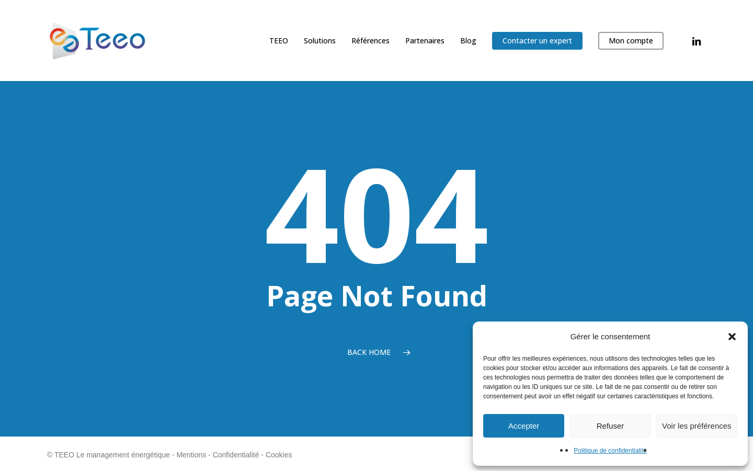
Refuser (610, 425)
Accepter (523, 425)
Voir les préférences (697, 425)
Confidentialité (236, 455)
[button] (732, 336)
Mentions (191, 455)
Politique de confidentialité (610, 450)
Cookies (279, 455)
